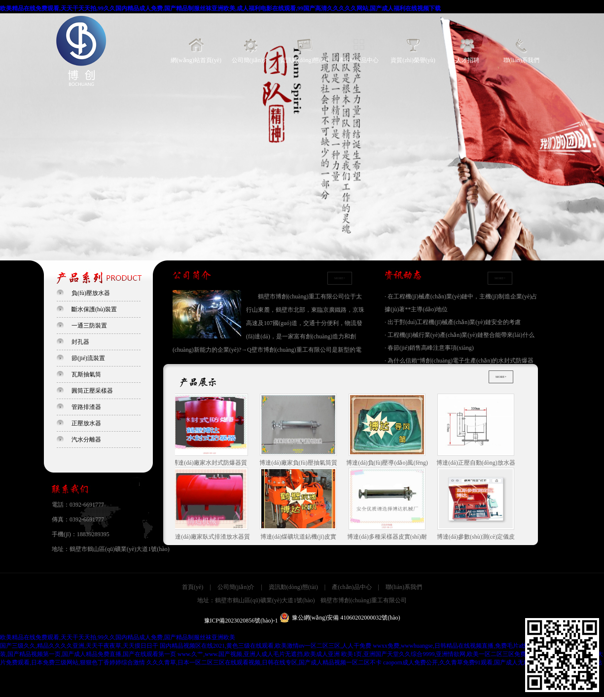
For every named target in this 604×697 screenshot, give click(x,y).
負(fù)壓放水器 (90, 293)
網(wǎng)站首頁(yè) (196, 60)
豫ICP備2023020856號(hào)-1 (241, 620)
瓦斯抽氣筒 (86, 374)
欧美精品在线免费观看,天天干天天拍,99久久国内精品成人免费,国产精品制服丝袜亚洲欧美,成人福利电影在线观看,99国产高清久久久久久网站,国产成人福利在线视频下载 (220, 8)
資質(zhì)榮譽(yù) (413, 60)
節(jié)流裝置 (88, 358)
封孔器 (80, 341)
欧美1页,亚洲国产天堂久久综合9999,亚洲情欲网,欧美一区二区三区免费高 (436, 654)
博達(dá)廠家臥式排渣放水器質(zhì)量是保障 (211, 505)
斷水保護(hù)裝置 (94, 309)
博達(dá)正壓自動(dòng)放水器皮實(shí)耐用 (477, 431)
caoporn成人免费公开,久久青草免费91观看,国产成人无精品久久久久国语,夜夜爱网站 (492, 662)
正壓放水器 (86, 423)
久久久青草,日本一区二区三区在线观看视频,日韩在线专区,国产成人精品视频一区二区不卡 (264, 662)
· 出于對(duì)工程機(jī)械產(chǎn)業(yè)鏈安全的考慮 (453, 322)
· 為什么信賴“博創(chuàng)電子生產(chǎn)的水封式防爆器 (459, 360)
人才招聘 (467, 60)
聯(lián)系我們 (521, 60)
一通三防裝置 (89, 325)
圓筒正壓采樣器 (92, 390)
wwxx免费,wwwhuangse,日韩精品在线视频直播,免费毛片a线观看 (456, 645)
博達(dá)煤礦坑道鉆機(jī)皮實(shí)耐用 (299, 505)
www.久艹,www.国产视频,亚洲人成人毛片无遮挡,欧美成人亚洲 (259, 654)
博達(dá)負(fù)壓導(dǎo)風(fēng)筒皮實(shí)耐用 (388, 431)
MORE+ (339, 278)
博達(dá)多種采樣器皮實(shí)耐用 (388, 505)
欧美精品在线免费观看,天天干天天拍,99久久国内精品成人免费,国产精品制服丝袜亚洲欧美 (117, 637)
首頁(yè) (192, 587)
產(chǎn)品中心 (358, 60)
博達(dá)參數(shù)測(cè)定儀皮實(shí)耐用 (477, 505)
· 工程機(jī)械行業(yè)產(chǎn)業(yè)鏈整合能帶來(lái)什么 (459, 334)
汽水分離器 (86, 439)
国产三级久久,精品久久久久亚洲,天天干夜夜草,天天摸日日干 (79, 645)
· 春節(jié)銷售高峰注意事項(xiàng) (429, 347)
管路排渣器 (86, 407)
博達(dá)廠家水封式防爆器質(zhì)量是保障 (211, 431)
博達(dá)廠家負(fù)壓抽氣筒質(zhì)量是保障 (299, 431)
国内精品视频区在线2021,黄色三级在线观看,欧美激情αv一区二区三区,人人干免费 (265, 645)
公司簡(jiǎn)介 (250, 60)
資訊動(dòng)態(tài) (304, 60)
